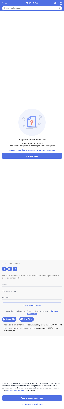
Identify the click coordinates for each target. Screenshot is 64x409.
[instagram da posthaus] (9, 269)
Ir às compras (32, 156)
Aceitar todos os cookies (32, 398)
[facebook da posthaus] (4, 269)
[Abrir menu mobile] (6, 3)
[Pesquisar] (59, 8)
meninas (41, 150)
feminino (22, 150)
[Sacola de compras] (60, 2)
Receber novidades (32, 305)
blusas (12, 150)
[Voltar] (3, 3)
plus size (32, 150)
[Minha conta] (54, 2)
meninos (51, 150)
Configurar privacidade (32, 404)
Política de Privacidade (16, 390)
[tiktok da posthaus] (15, 269)
